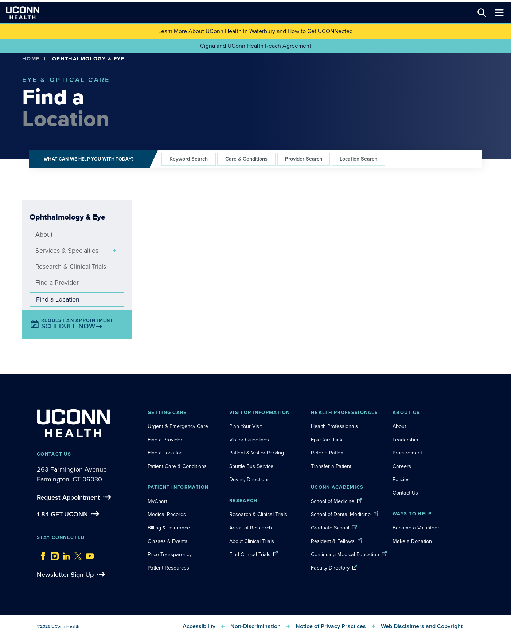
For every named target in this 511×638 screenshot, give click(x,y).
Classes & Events (167, 541)
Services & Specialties (66, 250)
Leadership (405, 440)
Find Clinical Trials (249, 554)
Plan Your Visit (245, 426)
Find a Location (57, 299)
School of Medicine (332, 501)
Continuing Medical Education (345, 554)
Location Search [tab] (358, 159)
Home (31, 58)
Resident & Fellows (333, 541)
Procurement (407, 453)
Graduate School (330, 528)
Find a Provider (57, 282)
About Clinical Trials (251, 541)
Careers (402, 466)
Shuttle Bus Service (251, 466)
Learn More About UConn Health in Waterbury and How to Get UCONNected (255, 31)
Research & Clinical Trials (70, 266)
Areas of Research (251, 528)
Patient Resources (168, 568)
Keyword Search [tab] (188, 159)
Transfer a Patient (331, 466)
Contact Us (405, 493)
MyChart (157, 501)
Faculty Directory (330, 568)
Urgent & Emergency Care (178, 426)
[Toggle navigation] (499, 13)
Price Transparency (170, 554)
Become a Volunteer (416, 528)
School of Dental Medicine (341, 514)
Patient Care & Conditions (177, 466)
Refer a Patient (328, 453)
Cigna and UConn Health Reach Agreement (255, 46)
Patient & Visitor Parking (256, 453)
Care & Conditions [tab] (246, 159)
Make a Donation (412, 541)
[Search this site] (482, 13)
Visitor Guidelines (249, 440)
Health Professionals (334, 426)
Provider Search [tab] (303, 159)
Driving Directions (249, 479)
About (43, 234)
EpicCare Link (326, 440)
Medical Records (167, 514)
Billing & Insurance (169, 528)
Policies (401, 479)
